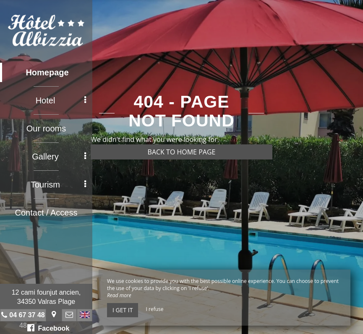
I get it (122, 310)
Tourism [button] (58, 184)
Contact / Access (46, 212)
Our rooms (46, 128)
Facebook (48, 328)
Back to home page (182, 152)
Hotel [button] (61, 100)
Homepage (47, 72)
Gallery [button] (59, 156)
